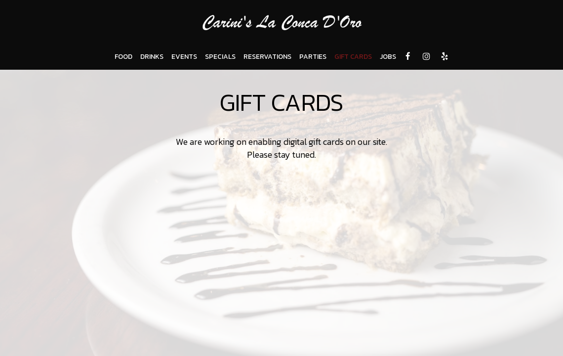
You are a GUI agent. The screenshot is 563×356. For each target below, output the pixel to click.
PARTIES (312, 57)
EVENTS (184, 57)
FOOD (123, 57)
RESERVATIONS (267, 57)
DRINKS (151, 57)
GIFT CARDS (353, 57)
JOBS (388, 57)
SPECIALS (220, 57)
